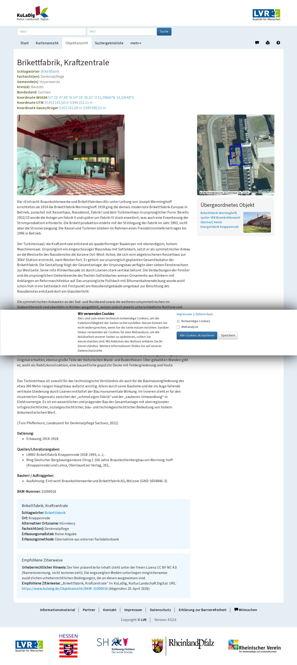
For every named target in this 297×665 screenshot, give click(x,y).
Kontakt (110, 609)
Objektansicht (77, 43)
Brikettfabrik (50, 71)
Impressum (133, 609)
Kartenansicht (47, 43)
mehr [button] (135, 43)
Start (25, 43)
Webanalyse (187, 327)
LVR (144, 619)
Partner (89, 609)
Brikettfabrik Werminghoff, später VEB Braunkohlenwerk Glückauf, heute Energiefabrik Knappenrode (220, 220)
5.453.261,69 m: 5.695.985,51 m (82, 107)
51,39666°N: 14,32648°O (116, 97)
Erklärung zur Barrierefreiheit (203, 609)
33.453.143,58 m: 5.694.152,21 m (68, 102)
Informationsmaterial (57, 609)
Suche (164, 31)
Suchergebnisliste (109, 43)
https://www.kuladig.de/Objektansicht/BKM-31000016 (65, 588)
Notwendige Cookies (193, 321)
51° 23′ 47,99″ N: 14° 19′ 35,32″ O (72, 97)
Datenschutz (160, 609)
